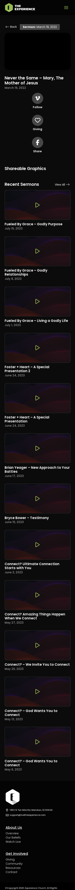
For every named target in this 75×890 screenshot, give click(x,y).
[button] (66, 7)
